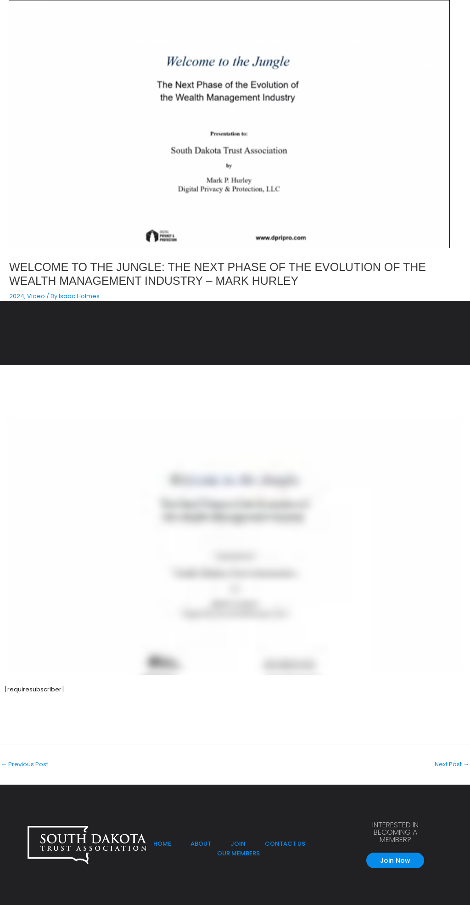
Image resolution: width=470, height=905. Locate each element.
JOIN (238, 843)
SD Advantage (95, 41)
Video (36, 296)
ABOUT (201, 843)
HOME (162, 843)
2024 (16, 296)
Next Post (452, 764)
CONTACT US (285, 843)
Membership (261, 41)
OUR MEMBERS (238, 853)
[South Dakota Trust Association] (50, 16)
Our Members (157, 41)
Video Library (422, 66)
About (206, 41)
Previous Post (24, 764)
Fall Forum (418, 41)
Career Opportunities (336, 41)
